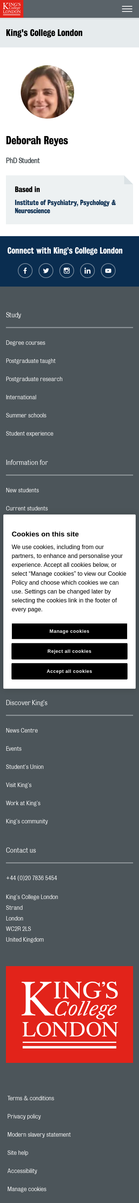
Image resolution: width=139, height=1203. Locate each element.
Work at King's (52, 805)
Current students (56, 510)
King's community (56, 823)
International (50, 399)
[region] (69, 601)
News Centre (51, 732)
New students (52, 492)
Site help (43, 1153)
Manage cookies (52, 1189)
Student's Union (54, 769)
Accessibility (47, 1171)
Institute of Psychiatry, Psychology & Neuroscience (65, 206)
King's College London (44, 32)
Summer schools (55, 417)
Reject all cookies (69, 651)
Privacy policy (49, 1117)
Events (43, 751)
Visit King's (48, 787)
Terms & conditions (56, 1098)
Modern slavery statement (64, 1135)
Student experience (59, 435)
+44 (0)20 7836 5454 (31, 878)
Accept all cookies (69, 671)
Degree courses (55, 345)
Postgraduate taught (60, 363)
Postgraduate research (64, 381)
